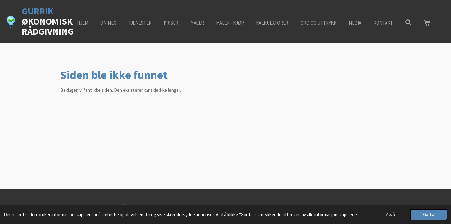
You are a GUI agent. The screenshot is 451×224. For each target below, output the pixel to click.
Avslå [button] (390, 214)
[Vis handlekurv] (427, 23)
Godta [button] (428, 214)
